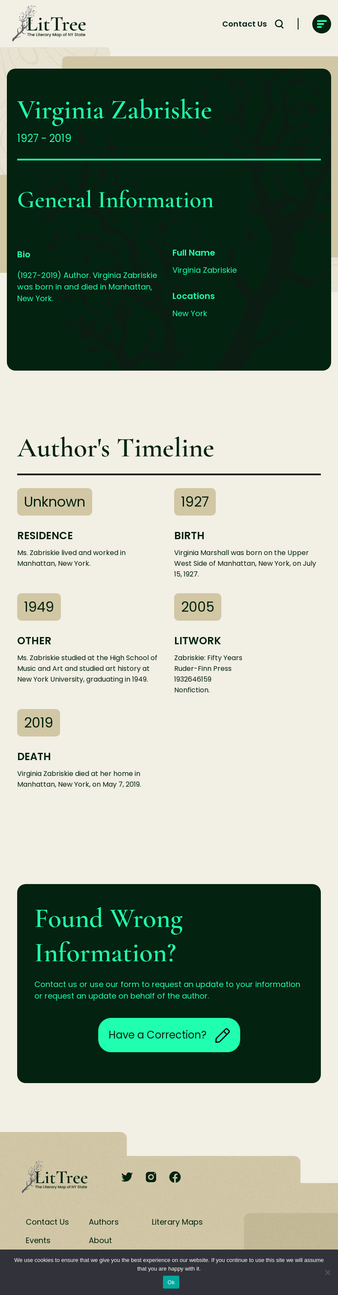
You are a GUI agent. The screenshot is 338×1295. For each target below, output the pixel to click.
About (100, 1240)
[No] (327, 1272)
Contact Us (244, 23)
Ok (171, 1282)
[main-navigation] (321, 24)
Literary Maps (177, 1222)
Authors (104, 1222)
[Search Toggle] (279, 24)
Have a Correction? (169, 1035)
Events (38, 1240)
